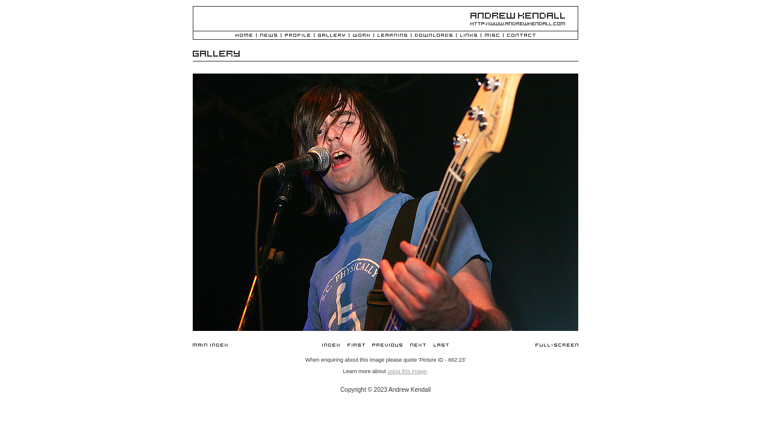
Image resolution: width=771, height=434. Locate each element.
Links (468, 35)
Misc (492, 35)
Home (244, 35)
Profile (297, 35)
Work (361, 35)
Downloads (433, 35)
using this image (406, 371)
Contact (521, 35)
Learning (392, 35)
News (268, 35)
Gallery (331, 35)
